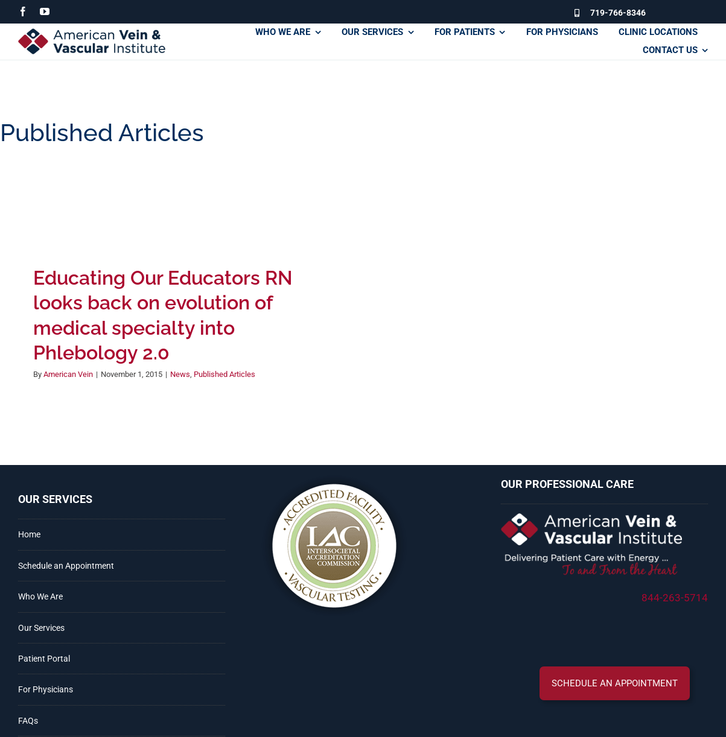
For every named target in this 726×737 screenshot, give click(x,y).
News (180, 374)
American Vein (68, 374)
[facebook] (23, 11)
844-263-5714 (675, 598)
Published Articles (224, 374)
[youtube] (44, 11)
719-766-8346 (618, 12)
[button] (615, 683)
